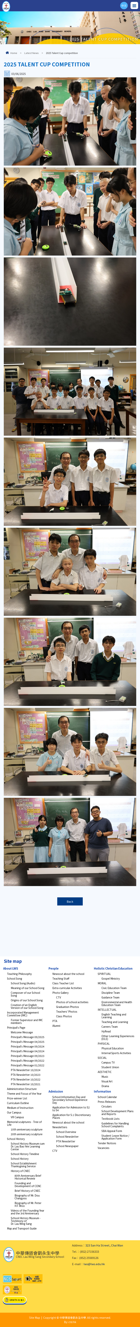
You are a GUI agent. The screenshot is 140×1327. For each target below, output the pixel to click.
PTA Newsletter (65, 1141)
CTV (58, 997)
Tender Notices (107, 1143)
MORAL (102, 983)
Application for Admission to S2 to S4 (71, 1108)
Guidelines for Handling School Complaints (115, 1124)
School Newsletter (67, 1136)
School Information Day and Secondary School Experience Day (69, 1099)
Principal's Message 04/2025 (27, 1042)
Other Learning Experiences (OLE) (117, 1037)
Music (104, 1076)
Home (13, 53)
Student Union (110, 1067)
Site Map (34, 1317)
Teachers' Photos (66, 1011)
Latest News (31, 53)
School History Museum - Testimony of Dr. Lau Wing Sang (26, 1221)
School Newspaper (67, 1146)
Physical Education (112, 1048)
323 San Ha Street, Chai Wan (104, 1245)
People (54, 968)
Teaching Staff (60, 978)
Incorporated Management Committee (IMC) (23, 1014)
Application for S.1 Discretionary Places (71, 1116)
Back (70, 901)
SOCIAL (102, 1058)
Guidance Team (110, 997)
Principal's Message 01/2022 (27, 1065)
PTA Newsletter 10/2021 (25, 1084)
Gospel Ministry (110, 978)
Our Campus (14, 1112)
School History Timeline (25, 1154)
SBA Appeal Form (111, 1131)
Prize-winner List (17, 1098)
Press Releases (107, 1102)
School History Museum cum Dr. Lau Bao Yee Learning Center (28, 1146)
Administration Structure (22, 1089)
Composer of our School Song (25, 994)
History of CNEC (20, 1171)
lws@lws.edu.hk (94, 1264)
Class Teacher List (63, 983)
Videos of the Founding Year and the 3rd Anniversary (27, 1212)
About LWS (10, 968)
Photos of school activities (72, 1002)
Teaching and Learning (114, 1022)
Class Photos (64, 1016)
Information (102, 1091)
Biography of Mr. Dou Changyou (27, 1196)
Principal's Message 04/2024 (27, 1051)
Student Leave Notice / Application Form (115, 1137)
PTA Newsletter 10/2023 (25, 1075)
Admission (56, 1091)
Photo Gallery (60, 992)
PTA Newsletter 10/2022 (25, 1079)
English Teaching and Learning (113, 1015)
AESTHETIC (105, 1072)
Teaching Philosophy (19, 974)
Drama (105, 1086)
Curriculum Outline (18, 1103)
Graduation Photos (67, 1007)
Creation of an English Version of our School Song (27, 1006)
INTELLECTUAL (107, 1009)
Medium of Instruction (20, 1108)
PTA (54, 1021)
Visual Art (107, 1081)
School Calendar (107, 1097)
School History (16, 1139)
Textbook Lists (110, 1118)
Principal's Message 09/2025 (27, 1037)
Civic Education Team (114, 988)
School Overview (66, 1132)
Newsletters (59, 1127)
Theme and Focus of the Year (24, 1093)
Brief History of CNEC (27, 1191)
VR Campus (17, 1117)
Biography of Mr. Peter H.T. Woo (28, 1204)
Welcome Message (22, 1032)
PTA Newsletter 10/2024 (25, 1070)
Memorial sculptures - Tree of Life (24, 1123)
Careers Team (109, 1026)
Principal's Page (16, 1027)
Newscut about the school (68, 974)
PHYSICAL (104, 1043)
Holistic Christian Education (113, 968)
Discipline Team (110, 992)
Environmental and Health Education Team (116, 1003)
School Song (14, 978)
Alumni (56, 1026)
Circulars (106, 1106)
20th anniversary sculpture (27, 1134)
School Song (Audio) (23, 983)
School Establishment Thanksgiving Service (24, 1164)
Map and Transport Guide (22, 1228)
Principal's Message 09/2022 (27, 1060)
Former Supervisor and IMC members (27, 1021)
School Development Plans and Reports (117, 1112)
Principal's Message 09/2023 (27, 1056)
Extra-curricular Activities (67, 988)
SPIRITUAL (104, 974)
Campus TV (108, 1062)
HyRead (106, 1031)
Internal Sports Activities (116, 1053)
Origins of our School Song (27, 1000)
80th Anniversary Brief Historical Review (28, 1177)
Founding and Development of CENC (28, 1184)
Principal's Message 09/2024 (27, 1046)
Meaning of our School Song (27, 988)
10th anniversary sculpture (27, 1129)
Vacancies (103, 1148)
